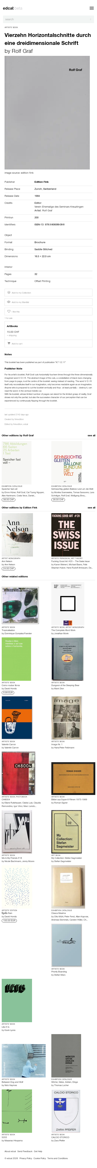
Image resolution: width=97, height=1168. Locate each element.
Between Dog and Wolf (12, 1082)
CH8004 (6, 800)
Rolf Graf (22, 52)
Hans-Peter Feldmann (64, 748)
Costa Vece (22, 496)
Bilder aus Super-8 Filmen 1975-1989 (69, 800)
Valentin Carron (9, 745)
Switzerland (49, 189)
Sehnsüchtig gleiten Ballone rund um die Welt (72, 489)
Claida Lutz (27, 803)
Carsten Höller (76, 920)
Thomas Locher (61, 1085)
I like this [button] (13, 311)
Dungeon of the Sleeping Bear (65, 686)
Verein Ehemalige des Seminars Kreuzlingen (59, 207)
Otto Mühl (58, 917)
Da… (91, 568)
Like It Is (5, 1027)
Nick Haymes (11, 1085)
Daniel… (31, 496)
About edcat (10, 1152)
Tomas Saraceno (81, 493)
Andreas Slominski (59, 920)
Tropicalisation (8, 630)
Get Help (38, 1152)
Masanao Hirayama (14, 1141)
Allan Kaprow (82, 917)
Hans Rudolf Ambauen (77, 568)
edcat (25, 425)
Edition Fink (30, 508)
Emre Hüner (10, 493)
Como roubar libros (11, 686)
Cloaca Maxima (58, 913)
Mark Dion (59, 689)
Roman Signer (61, 803)
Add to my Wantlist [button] (18, 302)
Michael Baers (75, 565)
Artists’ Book (11, 28)
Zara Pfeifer (59, 1141)
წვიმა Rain (7, 913)
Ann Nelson (7, 562)
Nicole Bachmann (13, 861)
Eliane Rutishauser (13, 803)
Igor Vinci (18, 806)
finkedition (19, 420)
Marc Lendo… (29, 806)
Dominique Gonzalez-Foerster (18, 634)
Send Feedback (24, 1152)
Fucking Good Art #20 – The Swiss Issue (70, 562)
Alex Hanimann (9, 496)
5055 (4, 1138)
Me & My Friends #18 (12, 858)
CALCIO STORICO (60, 1138)
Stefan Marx (59, 975)
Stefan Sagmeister (62, 861)
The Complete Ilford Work (63, 630)
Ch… (86, 920)
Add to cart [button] (14, 344)
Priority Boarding (59, 972)
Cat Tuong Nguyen (35, 493)
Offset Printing (42, 281)
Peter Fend (69, 917)
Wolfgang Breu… (78, 496)
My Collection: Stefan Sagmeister (66, 858)
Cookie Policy (40, 1159)
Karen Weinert (61, 565)
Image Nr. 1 (57, 745)
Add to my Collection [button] (19, 292)
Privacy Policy (26, 1159)
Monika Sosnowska (63, 493)
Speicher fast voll (9, 489)
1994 (37, 196)
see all (91, 436)
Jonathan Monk (61, 634)
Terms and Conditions (57, 1159)
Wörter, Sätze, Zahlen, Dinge (64, 1082)
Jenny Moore (28, 861)
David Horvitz (11, 689)
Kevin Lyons (10, 1030)
